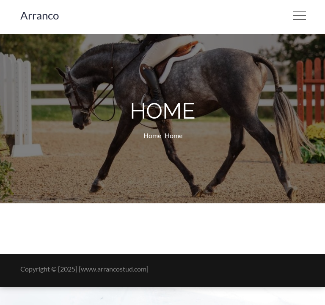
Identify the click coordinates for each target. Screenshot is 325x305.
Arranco (39, 15)
